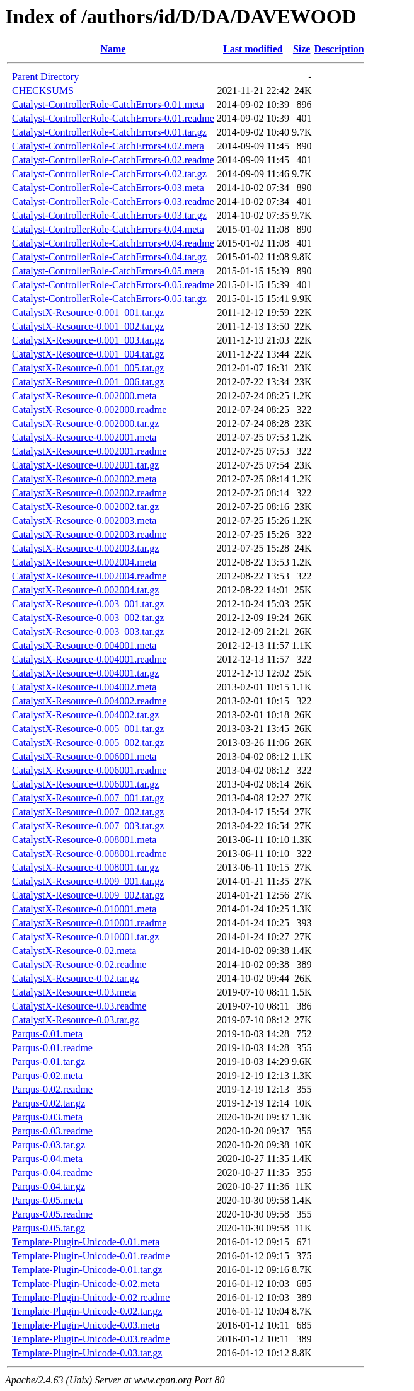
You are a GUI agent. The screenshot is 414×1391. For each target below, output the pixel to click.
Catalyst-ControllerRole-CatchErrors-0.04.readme (113, 243)
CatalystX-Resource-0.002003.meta (84, 520)
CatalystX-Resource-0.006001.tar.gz (85, 784)
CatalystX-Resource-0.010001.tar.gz (85, 936)
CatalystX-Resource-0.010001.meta (84, 909)
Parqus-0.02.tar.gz (48, 1103)
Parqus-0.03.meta (47, 1117)
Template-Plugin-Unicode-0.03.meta (85, 1325)
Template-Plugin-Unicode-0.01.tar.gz (87, 1269)
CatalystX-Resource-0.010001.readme (89, 922)
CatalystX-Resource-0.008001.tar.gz (85, 867)
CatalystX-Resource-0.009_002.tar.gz (88, 895)
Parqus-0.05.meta (47, 1200)
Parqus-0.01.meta (47, 1033)
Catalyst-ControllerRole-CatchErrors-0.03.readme (113, 201)
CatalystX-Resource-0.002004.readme (89, 576)
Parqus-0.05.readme (52, 1214)
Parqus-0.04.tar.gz (48, 1186)
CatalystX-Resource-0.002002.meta (84, 479)
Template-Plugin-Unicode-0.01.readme (91, 1255)
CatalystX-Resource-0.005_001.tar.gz (88, 728)
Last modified (253, 49)
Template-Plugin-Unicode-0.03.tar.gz (87, 1352)
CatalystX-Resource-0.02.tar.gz (75, 978)
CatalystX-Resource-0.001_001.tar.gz (88, 312)
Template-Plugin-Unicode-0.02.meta (85, 1283)
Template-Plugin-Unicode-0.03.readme (91, 1339)
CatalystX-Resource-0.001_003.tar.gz (88, 340)
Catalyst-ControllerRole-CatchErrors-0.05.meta (108, 270)
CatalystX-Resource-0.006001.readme (89, 770)
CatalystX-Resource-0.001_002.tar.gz (88, 326)
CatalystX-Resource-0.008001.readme (89, 853)
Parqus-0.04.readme (52, 1172)
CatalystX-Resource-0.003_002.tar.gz (88, 617)
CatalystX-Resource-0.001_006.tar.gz (88, 381)
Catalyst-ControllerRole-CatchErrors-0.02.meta (108, 146)
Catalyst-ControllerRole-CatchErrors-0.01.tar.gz (109, 132)
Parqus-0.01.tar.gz (48, 1061)
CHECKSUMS (43, 90)
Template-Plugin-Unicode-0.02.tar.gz (87, 1311)
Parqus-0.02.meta (47, 1075)
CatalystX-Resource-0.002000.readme (89, 409)
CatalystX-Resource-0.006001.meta (84, 756)
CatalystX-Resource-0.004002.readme (89, 701)
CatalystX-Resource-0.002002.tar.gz (85, 506)
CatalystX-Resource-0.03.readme (79, 1006)
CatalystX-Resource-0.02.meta (74, 950)
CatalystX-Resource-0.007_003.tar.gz (88, 825)
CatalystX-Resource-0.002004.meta (84, 562)
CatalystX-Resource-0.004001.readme (89, 659)
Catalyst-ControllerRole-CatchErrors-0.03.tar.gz (109, 215)
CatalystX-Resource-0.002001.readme (89, 451)
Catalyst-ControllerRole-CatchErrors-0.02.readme (113, 159)
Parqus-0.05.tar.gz (48, 1228)
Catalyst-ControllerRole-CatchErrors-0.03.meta (108, 187)
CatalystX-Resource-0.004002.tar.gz (85, 714)
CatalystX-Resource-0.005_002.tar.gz (88, 742)
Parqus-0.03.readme (52, 1131)
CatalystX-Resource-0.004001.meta (84, 645)
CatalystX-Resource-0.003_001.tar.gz (88, 603)
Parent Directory (45, 76)
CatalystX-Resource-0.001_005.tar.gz (88, 368)
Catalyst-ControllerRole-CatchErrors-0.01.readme (113, 118)
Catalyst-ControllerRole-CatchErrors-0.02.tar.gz (109, 173)
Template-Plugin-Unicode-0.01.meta (85, 1242)
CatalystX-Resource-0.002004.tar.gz (85, 590)
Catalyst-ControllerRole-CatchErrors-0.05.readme (113, 284)
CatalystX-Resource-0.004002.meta (84, 687)
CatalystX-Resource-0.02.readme (79, 964)
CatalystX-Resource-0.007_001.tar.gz (88, 798)
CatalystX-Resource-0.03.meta (74, 992)
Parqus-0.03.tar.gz (48, 1144)
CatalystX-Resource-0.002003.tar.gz (85, 548)
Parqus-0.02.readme (52, 1089)
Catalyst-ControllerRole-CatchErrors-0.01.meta (108, 104)
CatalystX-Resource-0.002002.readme (89, 492)
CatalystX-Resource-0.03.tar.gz (75, 1020)
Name (112, 49)
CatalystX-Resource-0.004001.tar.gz (85, 673)
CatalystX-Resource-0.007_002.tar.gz (88, 811)
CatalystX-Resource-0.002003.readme (89, 534)
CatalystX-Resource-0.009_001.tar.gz (88, 881)
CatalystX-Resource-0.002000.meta (84, 395)
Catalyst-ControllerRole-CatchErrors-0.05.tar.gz (109, 298)
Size (302, 49)
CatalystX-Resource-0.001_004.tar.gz (88, 354)
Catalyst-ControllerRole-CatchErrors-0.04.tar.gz (109, 257)
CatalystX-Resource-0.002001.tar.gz (85, 465)
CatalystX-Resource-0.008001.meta (84, 839)
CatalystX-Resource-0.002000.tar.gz (85, 423)
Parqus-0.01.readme (52, 1047)
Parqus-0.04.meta (47, 1158)
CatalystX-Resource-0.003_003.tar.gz (88, 631)
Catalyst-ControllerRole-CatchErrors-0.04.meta (108, 229)
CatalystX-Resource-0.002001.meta (84, 437)
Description (339, 49)
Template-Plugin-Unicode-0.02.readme (91, 1297)
